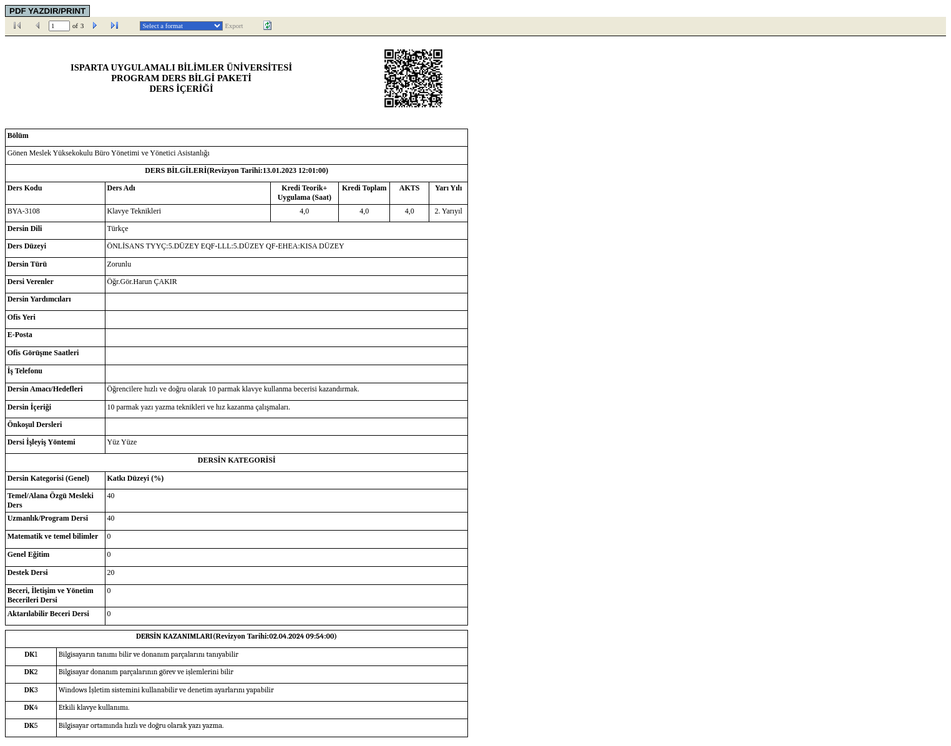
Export (234, 25)
